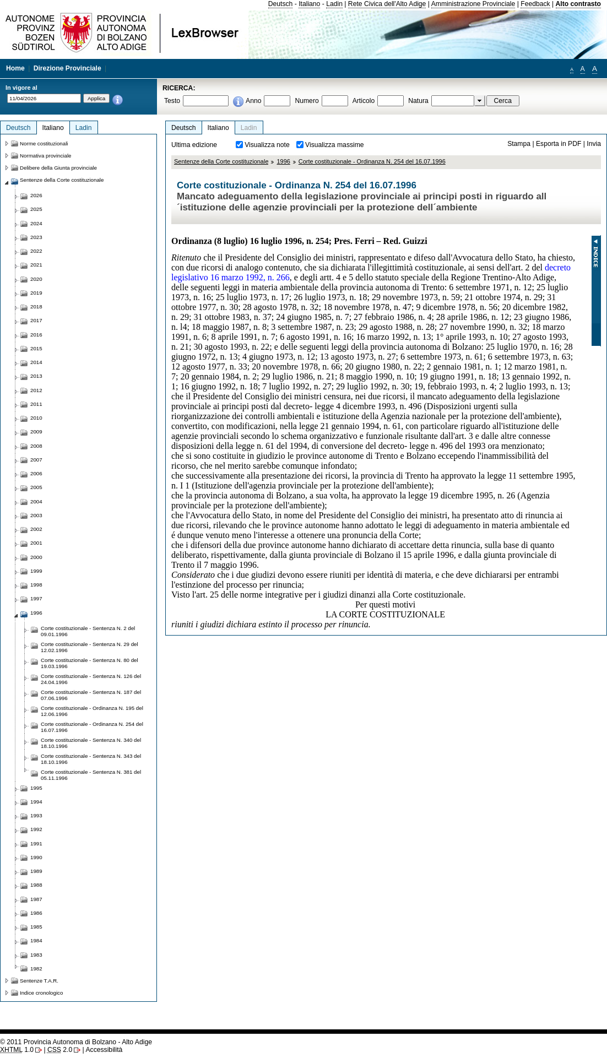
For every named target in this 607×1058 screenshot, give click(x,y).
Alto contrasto (578, 4)
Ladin (334, 4)
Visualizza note (267, 145)
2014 (36, 362)
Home (15, 68)
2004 (36, 501)
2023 (36, 237)
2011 (36, 404)
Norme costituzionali (44, 143)
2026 (36, 195)
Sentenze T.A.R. (39, 981)
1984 (36, 940)
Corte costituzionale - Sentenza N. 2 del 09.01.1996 (88, 631)
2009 (36, 431)
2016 (36, 335)
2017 (36, 320)
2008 (36, 446)
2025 (36, 209)
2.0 (59, 1050)
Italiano (309, 4)
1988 (36, 885)
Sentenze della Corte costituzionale (221, 161)
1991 (36, 843)
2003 (36, 515)
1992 (36, 829)
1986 (36, 913)
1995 (36, 788)
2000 (36, 557)
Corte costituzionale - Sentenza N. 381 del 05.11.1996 (91, 775)
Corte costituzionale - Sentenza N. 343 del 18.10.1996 (91, 759)
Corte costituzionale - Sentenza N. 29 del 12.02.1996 (89, 647)
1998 (36, 585)
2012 (36, 390)
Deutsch (280, 4)
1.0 (17, 1050)
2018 (36, 306)
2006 (36, 473)
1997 (36, 598)
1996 (283, 161)
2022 (36, 251)
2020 (36, 279)
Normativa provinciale (45, 156)
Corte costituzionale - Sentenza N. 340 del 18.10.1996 (91, 743)
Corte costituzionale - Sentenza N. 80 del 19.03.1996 (89, 663)
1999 (36, 571)
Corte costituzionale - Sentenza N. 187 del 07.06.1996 (91, 695)
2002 (36, 529)
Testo (172, 101)
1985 (36, 927)
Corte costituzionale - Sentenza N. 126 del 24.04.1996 (91, 679)
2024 (36, 223)
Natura (418, 101)
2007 (36, 460)
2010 (36, 418)
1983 (36, 955)
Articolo (364, 101)
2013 (36, 376)
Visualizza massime (334, 145)
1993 (36, 815)
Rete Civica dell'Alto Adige (387, 4)
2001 (36, 543)
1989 (36, 871)
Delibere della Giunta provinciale (58, 168)
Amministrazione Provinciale (473, 4)
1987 (36, 899)
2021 (36, 265)
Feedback (535, 4)
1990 (36, 857)
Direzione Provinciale (67, 68)
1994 (36, 802)
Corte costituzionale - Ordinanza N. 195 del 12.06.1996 (92, 711)
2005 (36, 487)
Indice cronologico (41, 993)
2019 (36, 293)
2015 (36, 348)
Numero (306, 101)
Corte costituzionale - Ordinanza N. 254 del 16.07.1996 (372, 161)
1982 (36, 968)
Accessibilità (103, 1050)
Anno (253, 101)
